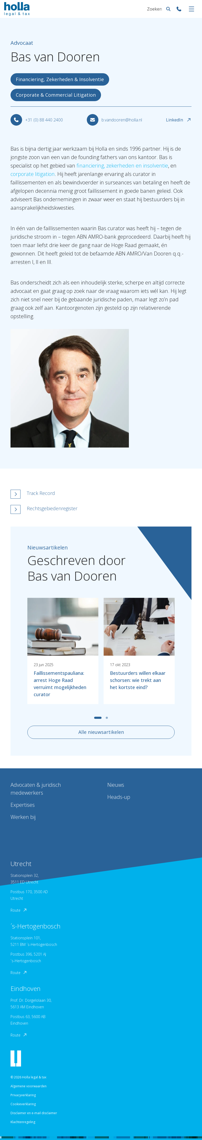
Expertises (23, 804)
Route (19, 910)
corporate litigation (33, 174)
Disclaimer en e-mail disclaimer (34, 1113)
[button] (74, 494)
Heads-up (118, 796)
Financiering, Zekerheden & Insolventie (60, 79)
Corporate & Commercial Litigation (56, 95)
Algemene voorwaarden (29, 1086)
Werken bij (23, 816)
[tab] (98, 718)
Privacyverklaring (23, 1095)
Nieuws (115, 784)
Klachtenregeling (23, 1122)
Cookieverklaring (23, 1104)
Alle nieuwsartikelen (101, 732)
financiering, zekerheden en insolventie (122, 165)
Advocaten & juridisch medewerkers (36, 788)
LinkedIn (178, 120)
